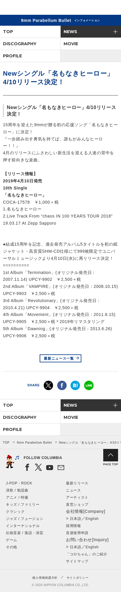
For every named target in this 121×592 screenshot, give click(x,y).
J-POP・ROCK (19, 483)
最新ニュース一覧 (59, 358)
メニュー (111, 8)
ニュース (73, 490)
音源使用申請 (77, 533)
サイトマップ (77, 561)
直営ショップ (77, 504)
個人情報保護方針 (45, 577)
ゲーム (11, 540)
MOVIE (71, 43)
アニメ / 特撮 (17, 497)
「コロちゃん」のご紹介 (86, 554)
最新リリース (77, 483)
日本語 (75, 519)
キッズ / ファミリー (23, 504)
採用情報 (73, 526)
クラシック (15, 512)
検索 (96, 8)
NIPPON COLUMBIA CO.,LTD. (32, 7)
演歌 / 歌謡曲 (17, 490)
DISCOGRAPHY (19, 43)
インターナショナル (23, 526)
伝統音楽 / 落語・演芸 (24, 533)
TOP (8, 31)
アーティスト (77, 497)
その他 (11, 547)
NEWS (70, 31)
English (92, 519)
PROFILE (12, 56)
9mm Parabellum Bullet (34, 442)
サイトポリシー (78, 577)
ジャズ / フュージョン (24, 519)
